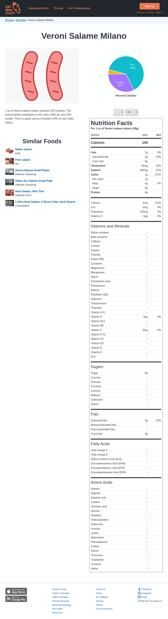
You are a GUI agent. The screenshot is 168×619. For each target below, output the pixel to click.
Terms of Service (104, 609)
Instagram (144, 593)
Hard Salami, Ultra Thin (29, 191)
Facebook (144, 589)
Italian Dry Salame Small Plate (34, 180)
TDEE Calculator (60, 597)
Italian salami (23, 149)
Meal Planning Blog (61, 605)
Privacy (100, 601)
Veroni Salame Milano (83, 36)
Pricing (58, 8)
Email (142, 597)
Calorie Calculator (61, 593)
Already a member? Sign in (149, 12)
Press (99, 593)
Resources (57, 612)
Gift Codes (57, 609)
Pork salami (22, 159)
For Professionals (79, 8)
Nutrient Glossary (60, 601)
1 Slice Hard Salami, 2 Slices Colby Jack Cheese (45, 201)
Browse (9, 20)
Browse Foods (59, 589)
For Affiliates (102, 597)
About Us (100, 589)
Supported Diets (38, 8)
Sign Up (149, 6)
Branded (21, 20)
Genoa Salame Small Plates (32, 170)
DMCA (99, 605)
